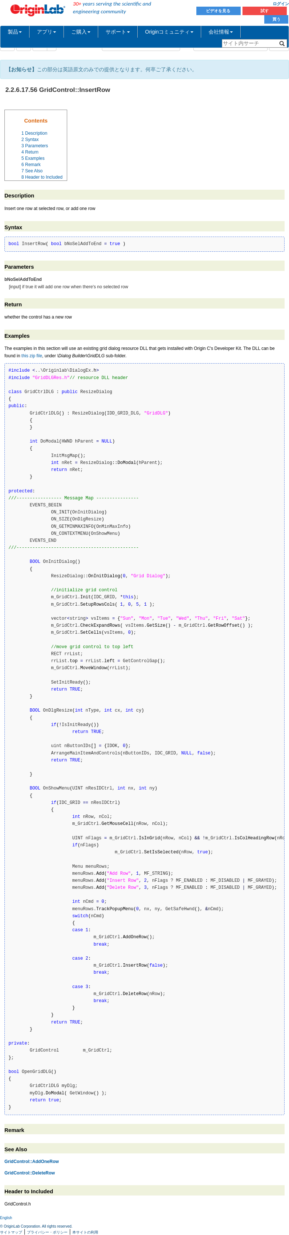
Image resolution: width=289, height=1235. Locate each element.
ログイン (281, 3)
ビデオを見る (218, 10)
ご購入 (80, 32)
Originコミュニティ (169, 32)
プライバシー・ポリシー (47, 1232)
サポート (118, 32)
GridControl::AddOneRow (31, 1161)
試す (265, 10)
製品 (15, 32)
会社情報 (221, 32)
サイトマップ (11, 1232)
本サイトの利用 (85, 1232)
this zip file (31, 355)
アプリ (46, 32)
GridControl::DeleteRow (29, 1173)
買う (276, 19)
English (6, 1218)
